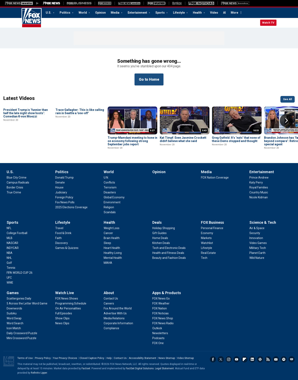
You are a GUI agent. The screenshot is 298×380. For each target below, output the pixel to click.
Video (214, 12)
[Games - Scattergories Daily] (19, 298)
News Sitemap (167, 358)
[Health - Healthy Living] (113, 253)
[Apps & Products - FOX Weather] (160, 303)
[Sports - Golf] (9, 262)
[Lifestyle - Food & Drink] (63, 233)
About (109, 293)
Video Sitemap (185, 358)
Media (115, 12)
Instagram (229, 359)
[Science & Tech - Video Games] (258, 243)
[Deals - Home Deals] (160, 238)
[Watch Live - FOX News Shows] (66, 298)
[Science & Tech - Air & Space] (256, 228)
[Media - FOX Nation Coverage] (215, 177)
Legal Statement (164, 368)
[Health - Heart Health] (112, 248)
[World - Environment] (112, 202)
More (234, 12)
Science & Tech (262, 222)
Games (13, 293)
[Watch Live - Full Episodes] (63, 313)
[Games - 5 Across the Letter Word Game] (27, 303)
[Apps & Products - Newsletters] (160, 333)
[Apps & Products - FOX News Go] (161, 298)
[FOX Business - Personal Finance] (212, 228)
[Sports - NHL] (9, 257)
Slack (260, 359)
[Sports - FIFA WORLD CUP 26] (19, 272)
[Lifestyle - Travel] (59, 228)
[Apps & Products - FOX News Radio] (163, 323)
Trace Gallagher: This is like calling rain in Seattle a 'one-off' (79, 139)
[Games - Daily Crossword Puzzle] (22, 333)
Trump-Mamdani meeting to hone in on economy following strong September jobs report (132, 141)
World (83, 12)
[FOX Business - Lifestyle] (206, 248)
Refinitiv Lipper (39, 372)
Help (109, 358)
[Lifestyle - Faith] (58, 238)
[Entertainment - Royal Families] (258, 187)
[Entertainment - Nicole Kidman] (258, 197)
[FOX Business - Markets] (206, 238)
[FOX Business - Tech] (204, 257)
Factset (86, 368)
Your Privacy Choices (65, 358)
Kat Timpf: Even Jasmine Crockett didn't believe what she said (183, 139)
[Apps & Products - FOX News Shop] (162, 318)
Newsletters (276, 359)
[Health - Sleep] (107, 243)
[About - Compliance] (111, 328)
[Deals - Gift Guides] (159, 233)
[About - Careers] (109, 303)
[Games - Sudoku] (12, 313)
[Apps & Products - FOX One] (158, 343)
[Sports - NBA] (9, 253)
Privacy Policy (43, 358)
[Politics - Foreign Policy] (64, 197)
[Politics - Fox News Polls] (64, 202)
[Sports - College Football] (17, 233)
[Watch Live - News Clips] (62, 323)
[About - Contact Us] (111, 298)
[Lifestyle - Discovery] (61, 243)
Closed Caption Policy (91, 358)
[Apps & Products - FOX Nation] (159, 308)
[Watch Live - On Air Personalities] (68, 308)
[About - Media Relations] (114, 318)
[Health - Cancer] (108, 233)
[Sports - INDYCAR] (13, 248)
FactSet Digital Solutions (140, 368)
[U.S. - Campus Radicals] (18, 182)
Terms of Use (25, 358)
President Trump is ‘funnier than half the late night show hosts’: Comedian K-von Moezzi (25, 141)
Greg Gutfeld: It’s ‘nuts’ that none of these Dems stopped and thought (236, 139)
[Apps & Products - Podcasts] (158, 338)
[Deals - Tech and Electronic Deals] (169, 248)
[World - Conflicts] (109, 182)
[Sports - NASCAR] (12, 243)
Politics (65, 12)
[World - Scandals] (110, 212)
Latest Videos (19, 98)
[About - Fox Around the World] (118, 308)
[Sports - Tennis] (11, 267)
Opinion (100, 12)
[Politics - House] (59, 187)
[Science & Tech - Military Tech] (257, 248)
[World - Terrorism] (110, 187)
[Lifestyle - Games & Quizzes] (66, 248)
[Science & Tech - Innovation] (256, 238)
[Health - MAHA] (108, 262)
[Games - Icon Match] (14, 328)
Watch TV (268, 22)
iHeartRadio (291, 359)
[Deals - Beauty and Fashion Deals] (169, 257)
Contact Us (120, 358)
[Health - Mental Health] (113, 257)
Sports (160, 12)
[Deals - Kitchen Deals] (161, 243)
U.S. (49, 12)
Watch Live (64, 293)
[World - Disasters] (110, 192)
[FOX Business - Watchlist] (207, 243)
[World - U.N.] (106, 177)
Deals (157, 222)
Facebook (213, 359)
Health (197, 12)
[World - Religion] (109, 207)
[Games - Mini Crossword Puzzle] (21, 338)
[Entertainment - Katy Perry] (256, 182)
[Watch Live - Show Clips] (62, 318)
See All (287, 99)
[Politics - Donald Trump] (64, 177)
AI (224, 12)
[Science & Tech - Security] (254, 233)
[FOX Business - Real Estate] (208, 253)
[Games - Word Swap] (14, 318)
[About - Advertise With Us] (115, 313)
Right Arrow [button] (286, 120)
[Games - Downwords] (14, 308)
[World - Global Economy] (114, 197)
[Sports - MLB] (9, 238)
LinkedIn (252, 359)
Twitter (221, 359)
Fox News (32, 18)
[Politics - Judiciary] (61, 192)
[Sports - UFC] (9, 277)
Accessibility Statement (142, 358)
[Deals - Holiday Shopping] (163, 228)
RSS (268, 359)
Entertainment (138, 12)
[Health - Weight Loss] (111, 228)
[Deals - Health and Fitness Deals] (168, 253)
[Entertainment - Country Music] (258, 192)
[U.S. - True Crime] (14, 192)
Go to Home (149, 79)
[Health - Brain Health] (112, 238)
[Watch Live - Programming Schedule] (70, 303)
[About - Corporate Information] (118, 323)
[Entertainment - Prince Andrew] (259, 177)
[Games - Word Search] (15, 323)
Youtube (236, 359)
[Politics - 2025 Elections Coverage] (71, 207)
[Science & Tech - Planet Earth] (257, 253)
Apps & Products (166, 293)
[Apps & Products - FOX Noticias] (160, 313)
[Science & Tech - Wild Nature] (256, 257)
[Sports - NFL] (9, 228)
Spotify (284, 359)
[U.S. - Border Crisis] (15, 187)
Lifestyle (179, 12)
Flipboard (244, 359)
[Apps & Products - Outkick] (157, 328)
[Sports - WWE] (10, 282)
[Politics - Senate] (60, 182)
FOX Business (212, 222)
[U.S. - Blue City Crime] (16, 177)
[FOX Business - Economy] (207, 233)
